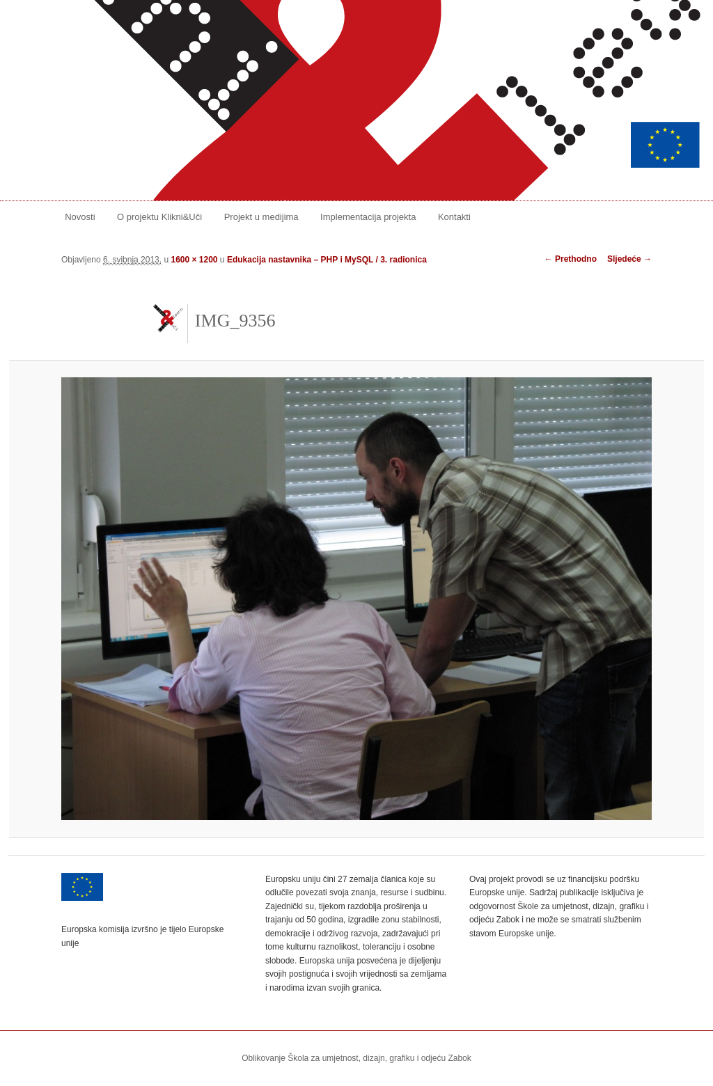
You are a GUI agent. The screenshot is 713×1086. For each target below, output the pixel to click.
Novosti (80, 217)
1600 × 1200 (194, 260)
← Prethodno (570, 259)
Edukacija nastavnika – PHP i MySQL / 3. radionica (327, 260)
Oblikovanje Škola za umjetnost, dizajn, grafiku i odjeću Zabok (356, 1058)
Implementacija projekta (368, 217)
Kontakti (454, 217)
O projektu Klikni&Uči (159, 217)
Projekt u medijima (261, 217)
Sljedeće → (629, 259)
